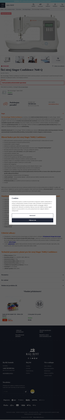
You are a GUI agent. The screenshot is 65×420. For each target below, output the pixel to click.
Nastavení (32, 215)
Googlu (41, 205)
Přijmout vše (32, 220)
